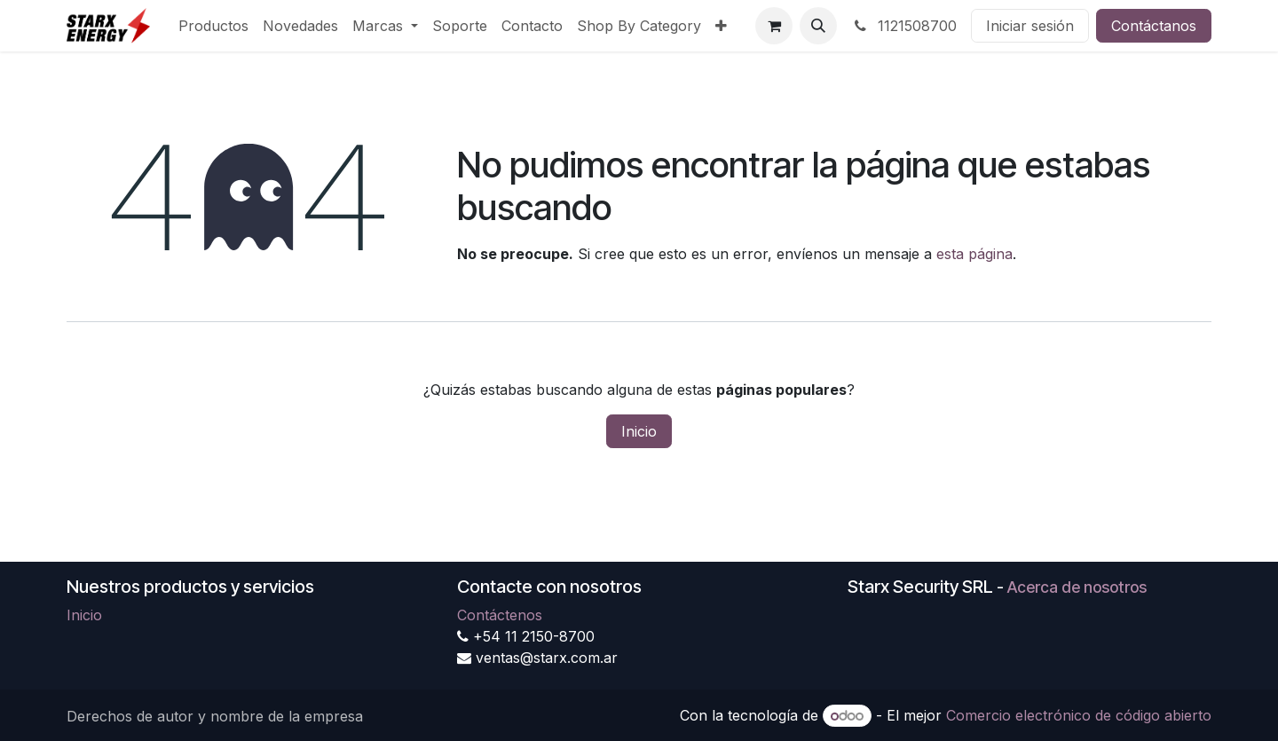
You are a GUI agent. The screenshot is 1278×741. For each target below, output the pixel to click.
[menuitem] (213, 25)
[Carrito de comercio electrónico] (774, 25)
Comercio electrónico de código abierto (1078, 715)
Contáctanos (1153, 26)
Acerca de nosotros (1077, 587)
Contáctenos (499, 615)
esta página (974, 254)
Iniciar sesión (1030, 26)
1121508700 (904, 26)
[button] (818, 25)
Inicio (639, 431)
